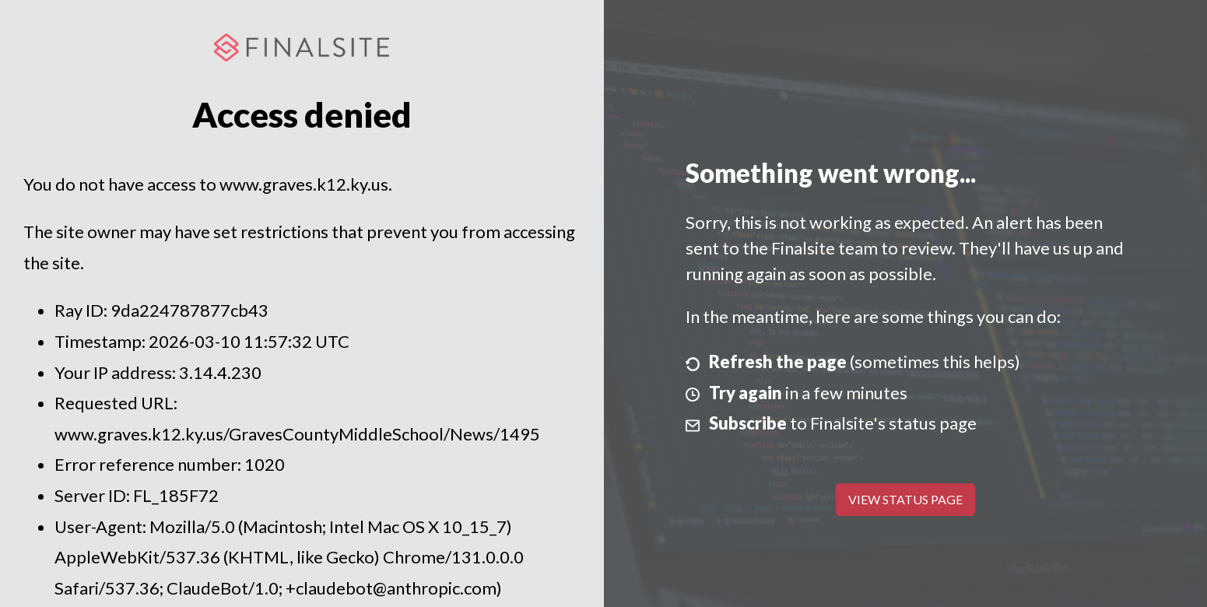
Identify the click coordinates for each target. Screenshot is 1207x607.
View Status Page (905, 499)
